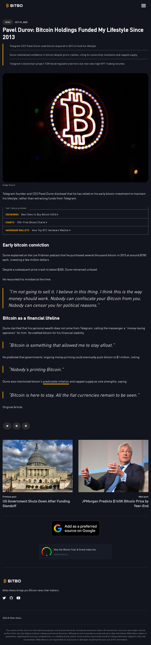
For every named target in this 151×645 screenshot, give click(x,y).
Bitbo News (15, 617)
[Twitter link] (4, 598)
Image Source (9, 185)
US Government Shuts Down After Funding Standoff (36, 503)
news (7, 22)
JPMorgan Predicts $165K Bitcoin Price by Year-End (115, 503)
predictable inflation (56, 381)
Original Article (12, 407)
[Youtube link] (18, 598)
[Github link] (11, 598)
